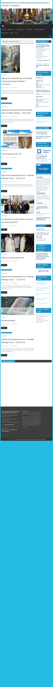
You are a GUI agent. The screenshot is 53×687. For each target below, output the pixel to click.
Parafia (3, 29)
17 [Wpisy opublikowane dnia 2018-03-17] (36, 419)
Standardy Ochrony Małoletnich (42, 118)
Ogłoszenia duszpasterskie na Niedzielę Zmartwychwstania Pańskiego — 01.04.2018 (16, 81)
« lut (23, 427)
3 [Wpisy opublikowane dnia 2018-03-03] (36, 415)
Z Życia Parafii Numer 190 (11, 154)
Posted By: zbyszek (6, 87)
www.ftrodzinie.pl (40, 259)
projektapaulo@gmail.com (43, 213)
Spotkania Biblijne (8, 321)
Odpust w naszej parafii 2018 (12, 258)
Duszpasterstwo (19, 29)
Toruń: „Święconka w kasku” (41, 303)
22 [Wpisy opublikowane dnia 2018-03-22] (31, 422)
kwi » (26, 427)
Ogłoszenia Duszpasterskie (6, 70)
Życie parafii (29, 29)
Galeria (11, 33)
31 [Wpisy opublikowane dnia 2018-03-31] (36, 424)
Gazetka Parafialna (39, 29)
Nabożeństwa (5, 33)
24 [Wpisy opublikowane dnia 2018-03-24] (36, 422)
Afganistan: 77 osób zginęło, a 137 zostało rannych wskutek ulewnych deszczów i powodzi (43, 289)
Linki (16, 33)
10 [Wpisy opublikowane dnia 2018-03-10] (36, 417)
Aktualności (10, 29)
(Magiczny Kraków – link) (41, 155)
